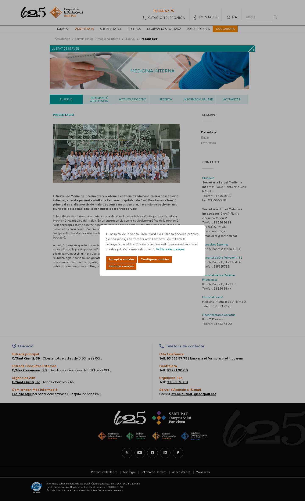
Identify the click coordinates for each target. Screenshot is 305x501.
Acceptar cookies (121, 259)
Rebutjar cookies (121, 266)
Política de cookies (170, 249)
